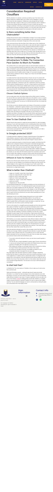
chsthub (18, 278)
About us (20, 2)
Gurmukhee (28, 2)
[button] (26, 296)
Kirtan (35, 2)
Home (14, 2)
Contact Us (39, 7)
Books (32, 7)
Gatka (40, 2)
